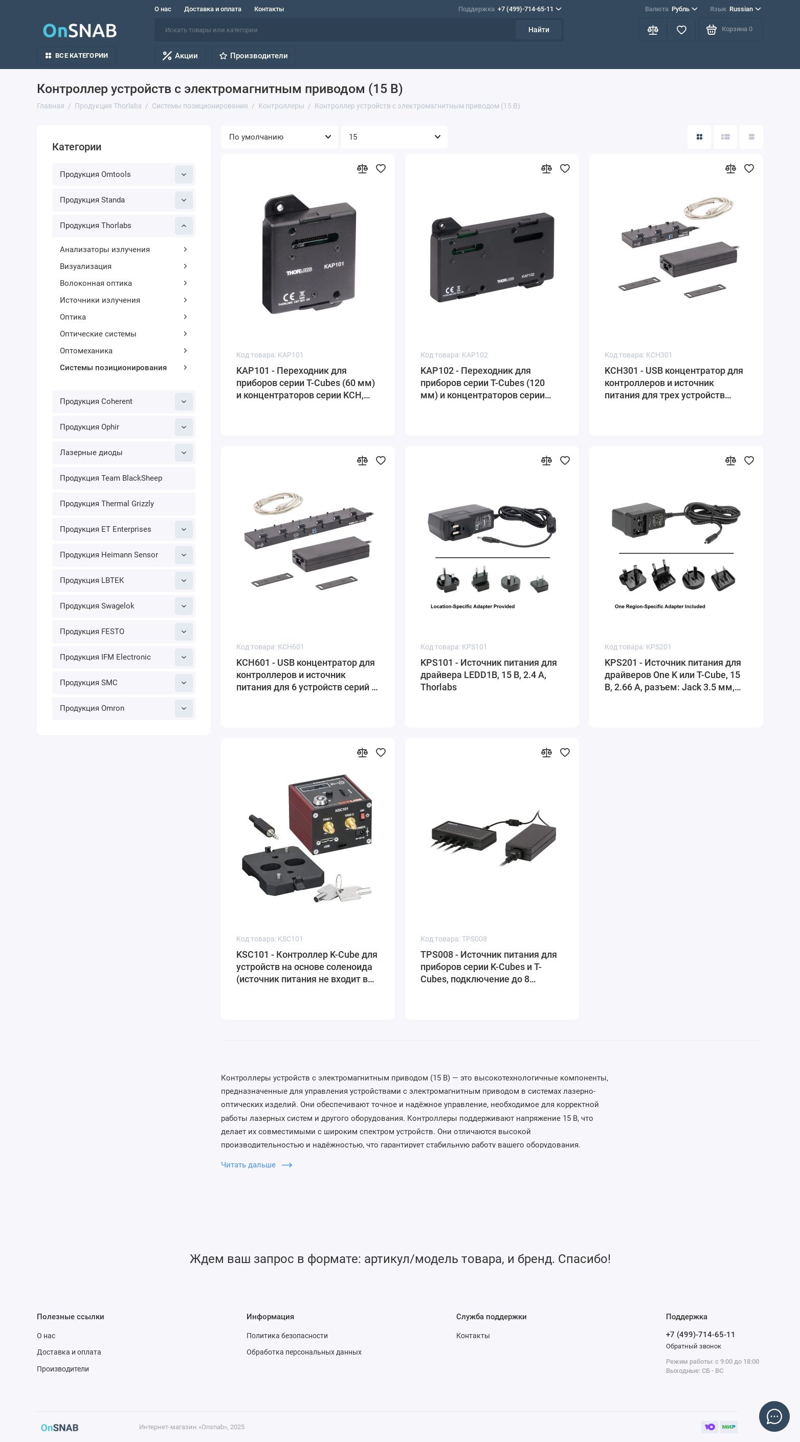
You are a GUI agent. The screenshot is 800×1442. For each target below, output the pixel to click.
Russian (735, 9)
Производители (253, 55)
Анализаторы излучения (124, 249)
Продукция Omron (126, 708)
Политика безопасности (287, 1336)
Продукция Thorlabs (126, 226)
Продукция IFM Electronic (126, 657)
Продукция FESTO (126, 632)
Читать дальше (256, 1164)
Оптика (124, 317)
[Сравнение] (652, 29)
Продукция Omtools (126, 175)
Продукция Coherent (126, 402)
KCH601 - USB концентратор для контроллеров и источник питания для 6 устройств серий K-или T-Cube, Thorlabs (308, 675)
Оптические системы (124, 334)
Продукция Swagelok (126, 606)
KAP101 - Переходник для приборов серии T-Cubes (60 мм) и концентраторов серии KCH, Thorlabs (305, 383)
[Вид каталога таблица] (751, 137)
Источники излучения (124, 300)
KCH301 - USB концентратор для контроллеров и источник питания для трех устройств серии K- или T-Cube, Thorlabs (674, 383)
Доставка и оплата (212, 9)
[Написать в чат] (774, 1416)
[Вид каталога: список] (725, 137)
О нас (162, 9)
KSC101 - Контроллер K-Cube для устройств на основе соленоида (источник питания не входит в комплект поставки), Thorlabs (306, 967)
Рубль (671, 9)
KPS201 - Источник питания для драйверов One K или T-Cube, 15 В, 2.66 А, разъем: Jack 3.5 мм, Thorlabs (673, 675)
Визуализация (124, 266)
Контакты (269, 9)
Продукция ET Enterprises (126, 529)
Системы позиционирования (124, 367)
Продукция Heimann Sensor (126, 555)
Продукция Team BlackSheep (111, 478)
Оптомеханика (124, 350)
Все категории (77, 55)
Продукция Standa (126, 200)
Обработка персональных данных (304, 1352)
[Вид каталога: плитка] (699, 137)
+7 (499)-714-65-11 (510, 9)
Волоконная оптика (124, 283)
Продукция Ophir (126, 427)
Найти (538, 30)
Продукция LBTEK (126, 581)
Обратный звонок (693, 1346)
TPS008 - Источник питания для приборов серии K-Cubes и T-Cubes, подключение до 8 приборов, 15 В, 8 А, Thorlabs (488, 967)
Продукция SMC (126, 683)
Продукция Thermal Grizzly (107, 503)
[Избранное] (681, 29)
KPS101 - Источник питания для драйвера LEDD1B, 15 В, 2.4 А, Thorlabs (488, 674)
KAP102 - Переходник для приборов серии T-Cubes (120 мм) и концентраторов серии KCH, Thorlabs (482, 383)
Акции (180, 55)
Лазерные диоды (126, 453)
